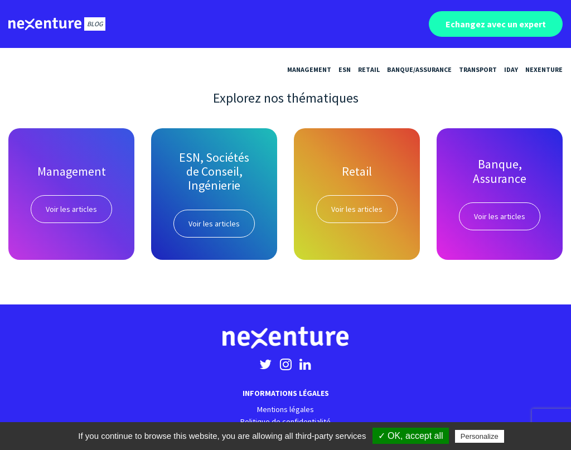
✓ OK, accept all (410, 436)
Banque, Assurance (499, 171)
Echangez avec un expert (496, 24)
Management (309, 69)
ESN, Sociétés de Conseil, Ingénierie (214, 171)
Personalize (480, 436)
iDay (511, 69)
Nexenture (544, 69)
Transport (478, 69)
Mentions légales (285, 409)
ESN (344, 69)
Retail (369, 69)
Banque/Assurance (419, 69)
